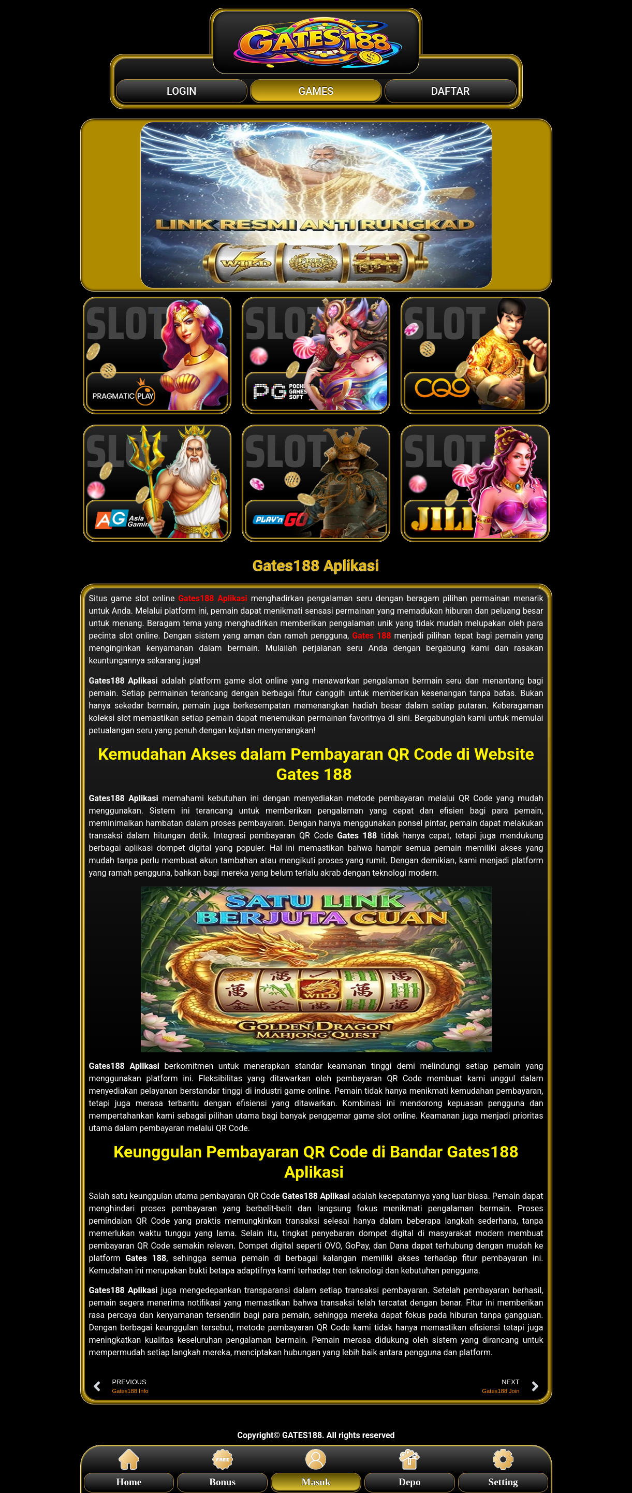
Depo (409, 1480)
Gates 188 (371, 636)
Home (129, 1480)
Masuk (316, 1480)
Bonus (222, 1480)
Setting (503, 1480)
